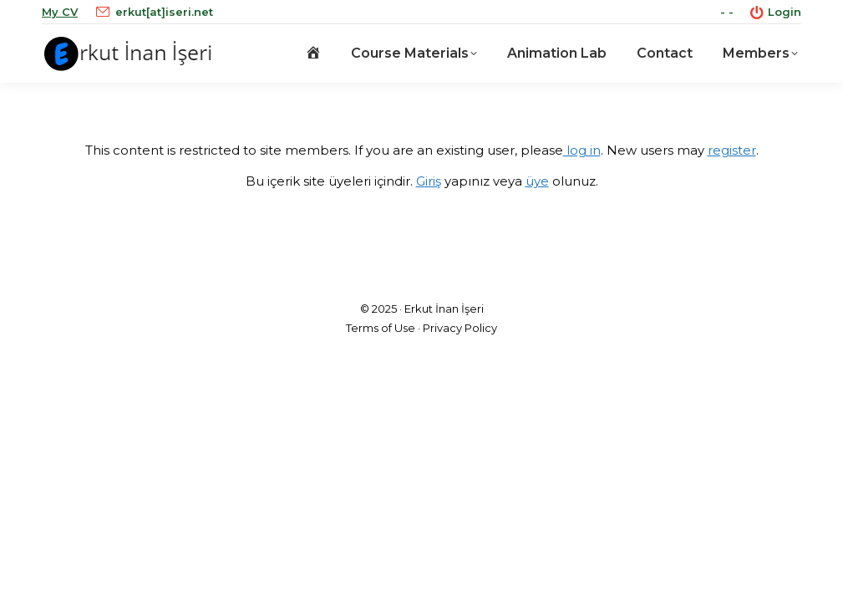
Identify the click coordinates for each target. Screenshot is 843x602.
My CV (60, 11)
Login (775, 12)
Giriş (428, 181)
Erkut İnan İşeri (444, 308)
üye (537, 181)
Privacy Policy (460, 327)
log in (582, 150)
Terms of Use (380, 327)
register (732, 150)
